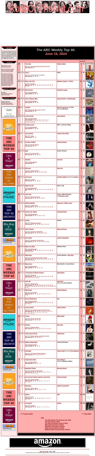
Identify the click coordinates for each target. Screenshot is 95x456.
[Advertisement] (47, 29)
